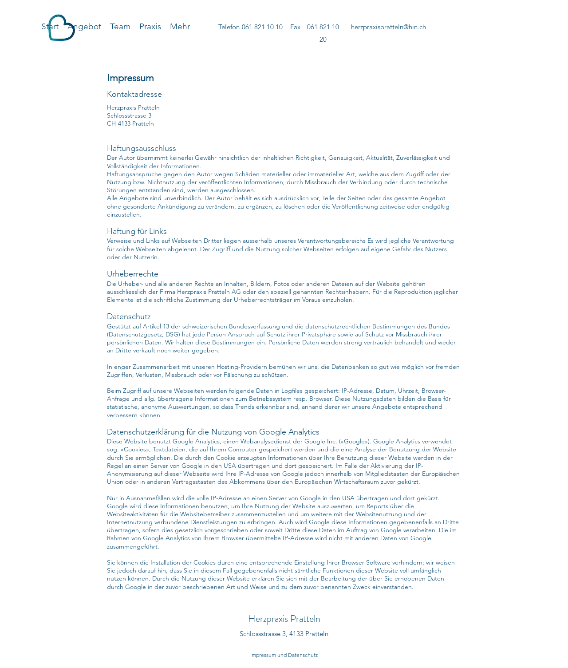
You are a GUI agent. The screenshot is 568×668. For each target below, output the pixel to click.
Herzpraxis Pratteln (284, 618)
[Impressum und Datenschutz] (284, 655)
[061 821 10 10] (262, 27)
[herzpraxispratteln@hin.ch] (388, 27)
